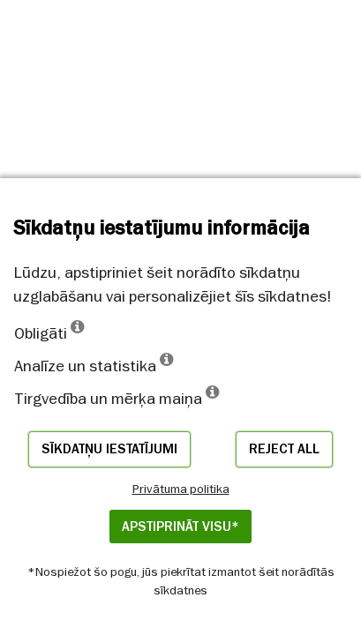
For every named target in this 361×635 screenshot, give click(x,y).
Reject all (284, 449)
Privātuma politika (180, 489)
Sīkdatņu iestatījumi (109, 449)
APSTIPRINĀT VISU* (180, 526)
